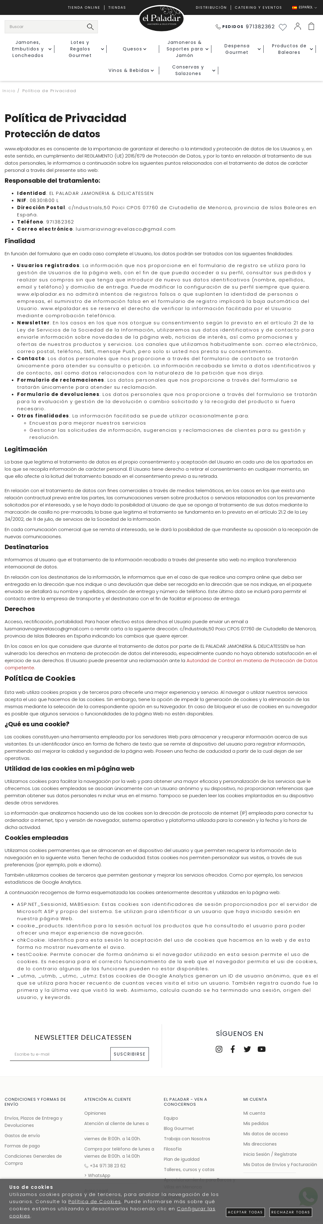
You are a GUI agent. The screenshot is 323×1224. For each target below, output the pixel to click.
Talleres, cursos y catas (189, 1169)
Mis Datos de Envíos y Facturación (280, 1164)
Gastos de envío (22, 1135)
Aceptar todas (245, 1212)
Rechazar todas (290, 1212)
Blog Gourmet (179, 1128)
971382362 (245, 26)
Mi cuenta (254, 1113)
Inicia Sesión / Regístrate (270, 1154)
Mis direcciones (260, 1144)
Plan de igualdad (182, 1159)
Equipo (171, 1118)
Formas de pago (22, 1146)
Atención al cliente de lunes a (116, 1123)
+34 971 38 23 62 (105, 1166)
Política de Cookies (94, 1201)
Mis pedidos (256, 1123)
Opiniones (95, 1113)
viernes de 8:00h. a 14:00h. (112, 1139)
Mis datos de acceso (265, 1134)
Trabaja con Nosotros (187, 1139)
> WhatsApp (97, 1175)
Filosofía (173, 1149)
